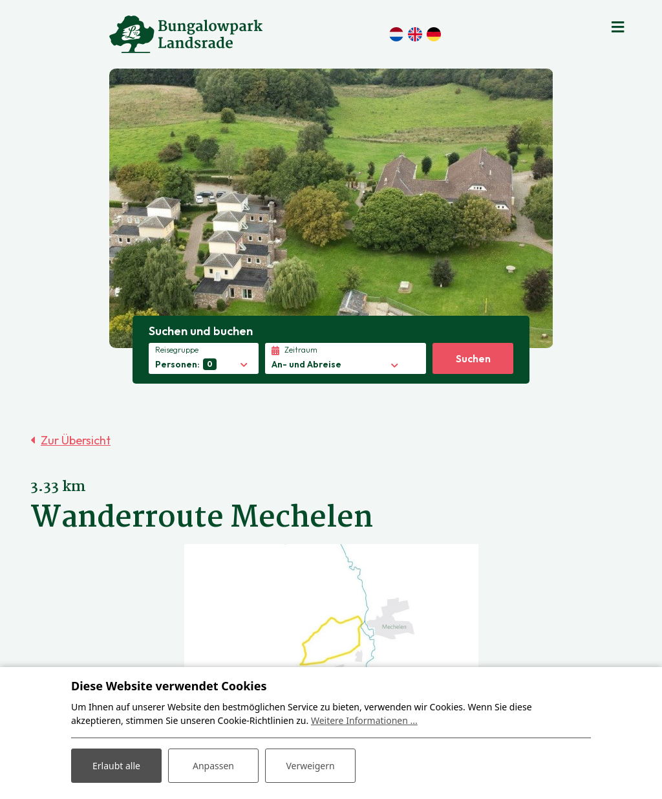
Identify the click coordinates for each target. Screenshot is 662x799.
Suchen (473, 358)
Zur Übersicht (76, 440)
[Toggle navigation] (617, 26)
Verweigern (310, 766)
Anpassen (213, 766)
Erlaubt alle (116, 766)
